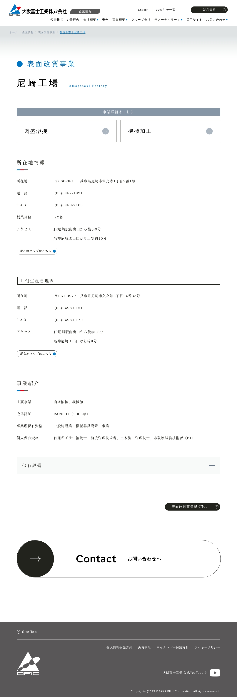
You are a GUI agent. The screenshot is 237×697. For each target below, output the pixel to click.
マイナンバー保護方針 (172, 647)
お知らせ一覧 (166, 9)
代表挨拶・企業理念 (65, 19)
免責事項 (144, 647)
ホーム (13, 32)
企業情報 (85, 11)
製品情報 (214, 9)
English (143, 9)
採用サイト (194, 19)
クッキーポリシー (207, 647)
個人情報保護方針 (119, 647)
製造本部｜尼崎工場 (73, 32)
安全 (105, 19)
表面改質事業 (46, 32)
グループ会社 (141, 19)
